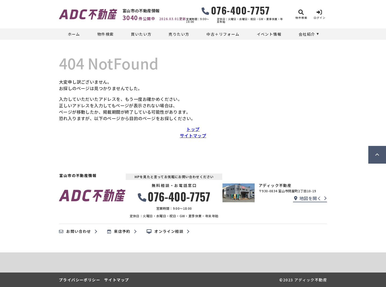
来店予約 (119, 231)
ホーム (74, 34)
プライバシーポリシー (79, 280)
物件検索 (105, 34)
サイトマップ (193, 135)
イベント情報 (269, 34)
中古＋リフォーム (222, 34)
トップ (192, 129)
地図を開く (307, 198)
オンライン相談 (165, 231)
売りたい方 (179, 34)
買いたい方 (141, 34)
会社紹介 (307, 34)
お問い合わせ (75, 231)
